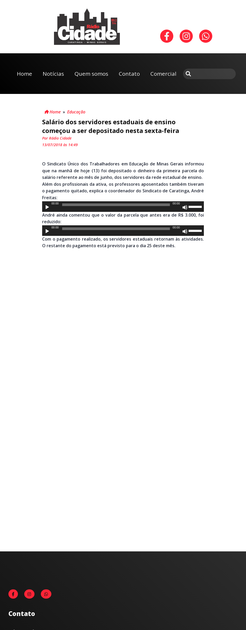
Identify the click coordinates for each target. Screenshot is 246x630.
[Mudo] (185, 207)
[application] (123, 206)
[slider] (116, 204)
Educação (76, 112)
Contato (129, 73)
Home (24, 73)
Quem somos (91, 73)
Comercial (163, 73)
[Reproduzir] (47, 207)
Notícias (53, 73)
